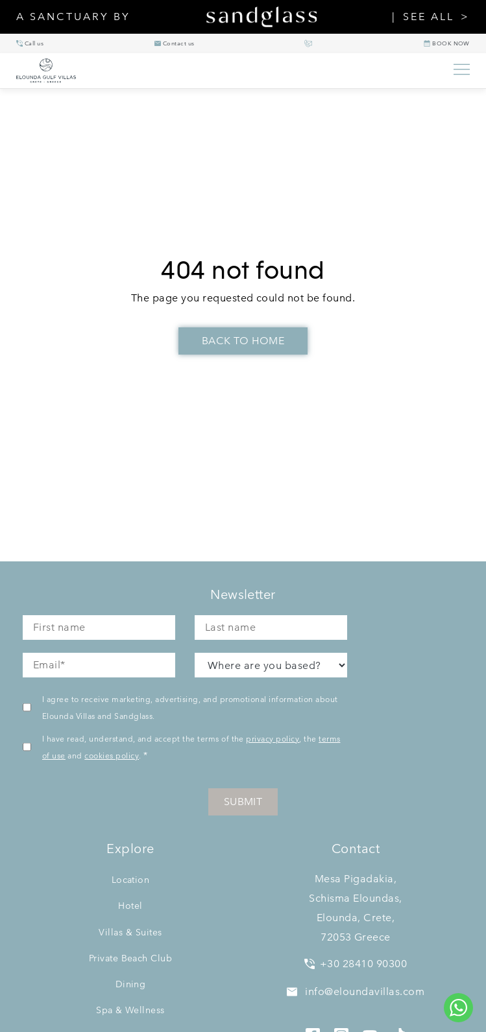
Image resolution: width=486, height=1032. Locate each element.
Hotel (130, 905)
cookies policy (111, 755)
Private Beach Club (131, 958)
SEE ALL (428, 17)
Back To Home (243, 340)
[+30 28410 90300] (29, 43)
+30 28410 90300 (355, 963)
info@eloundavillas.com (355, 991)
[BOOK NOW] (447, 43)
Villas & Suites (130, 932)
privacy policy (272, 738)
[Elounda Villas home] (228, 71)
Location (131, 879)
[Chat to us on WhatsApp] (458, 1007)
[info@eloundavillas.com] (174, 43)
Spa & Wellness (130, 1010)
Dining (130, 984)
